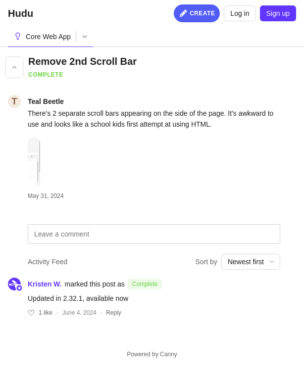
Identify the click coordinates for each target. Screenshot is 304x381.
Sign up (278, 13)
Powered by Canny (152, 354)
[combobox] (250, 262)
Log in (239, 13)
